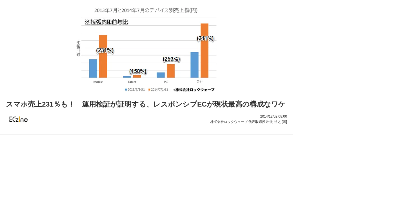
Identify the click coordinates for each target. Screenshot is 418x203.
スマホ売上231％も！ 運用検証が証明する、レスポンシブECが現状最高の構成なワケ (146, 104)
